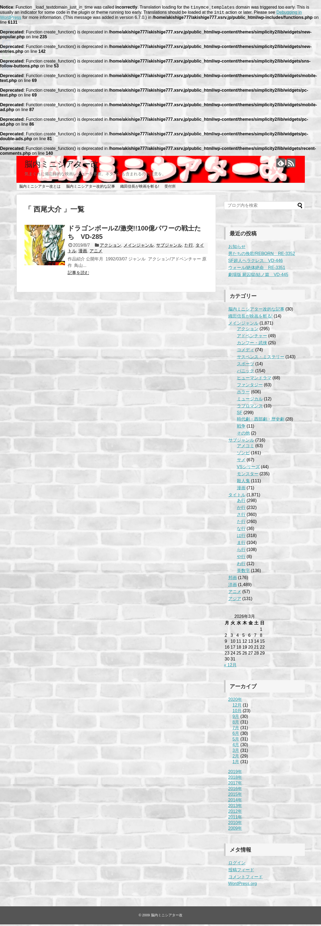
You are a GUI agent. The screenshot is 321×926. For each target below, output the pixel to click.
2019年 (235, 773)
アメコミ (245, 447)
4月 (236, 746)
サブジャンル (169, 247)
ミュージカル (250, 400)
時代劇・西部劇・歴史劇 (260, 420)
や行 (241, 558)
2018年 (235, 779)
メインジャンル (138, 247)
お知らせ (237, 248)
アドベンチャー (252, 337)
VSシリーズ (248, 468)
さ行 (241, 516)
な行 (241, 530)
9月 (236, 718)
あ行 (241, 502)
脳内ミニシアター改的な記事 (90, 188)
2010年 (235, 824)
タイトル (237, 496)
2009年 (235, 830)
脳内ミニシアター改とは (40, 188)
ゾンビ (243, 454)
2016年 (235, 790)
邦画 (232, 579)
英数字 (243, 572)
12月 (237, 706)
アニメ (95, 252)
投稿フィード (241, 871)
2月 (236, 757)
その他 (243, 434)
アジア (234, 600)
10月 (237, 712)
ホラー (243, 393)
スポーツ (245, 365)
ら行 (241, 551)
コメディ (245, 351)
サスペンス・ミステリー (260, 358)
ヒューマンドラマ (254, 379)
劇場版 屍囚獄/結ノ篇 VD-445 (258, 276)
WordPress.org (242, 885)
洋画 (232, 586)
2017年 (235, 784)
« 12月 (230, 666)
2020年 (235, 701)
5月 (236, 740)
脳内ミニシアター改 (62, 165)
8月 (236, 723)
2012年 (235, 813)
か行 (241, 509)
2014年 (235, 801)
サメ (241, 461)
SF (239, 414)
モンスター (247, 475)
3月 (236, 752)
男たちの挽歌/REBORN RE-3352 (261, 255)
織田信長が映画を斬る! (139, 188)
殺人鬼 (243, 482)
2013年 (235, 807)
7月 (236, 729)
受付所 (170, 188)
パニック (245, 372)
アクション (110, 247)
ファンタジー (250, 386)
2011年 (235, 818)
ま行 (241, 544)
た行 (188, 247)
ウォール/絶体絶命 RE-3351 (256, 269)
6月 (236, 735)
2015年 (235, 796)
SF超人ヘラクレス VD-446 (255, 262)
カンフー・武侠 (252, 344)
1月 (236, 763)
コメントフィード (245, 878)
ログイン (237, 864)
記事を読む (78, 274)
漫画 (82, 252)
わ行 (241, 565)
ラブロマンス (250, 407)
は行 (241, 537)
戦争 (241, 427)
